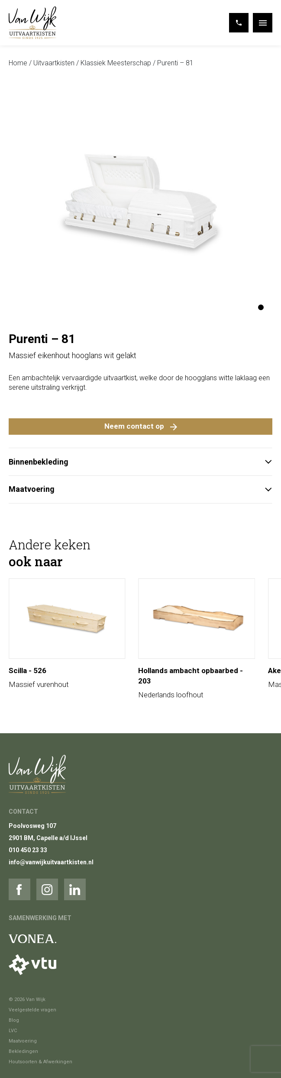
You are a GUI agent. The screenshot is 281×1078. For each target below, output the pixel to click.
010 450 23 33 (28, 850)
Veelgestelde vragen (32, 1010)
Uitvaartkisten (53, 63)
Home (18, 63)
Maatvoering (140, 489)
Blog (14, 1020)
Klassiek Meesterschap (116, 63)
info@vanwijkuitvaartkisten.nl (51, 862)
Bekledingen (23, 1051)
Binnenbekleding (140, 461)
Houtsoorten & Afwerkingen (40, 1062)
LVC (13, 1030)
